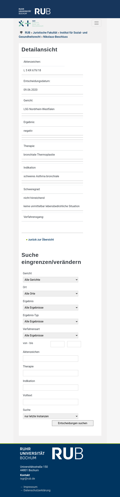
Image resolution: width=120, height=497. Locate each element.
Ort (25, 287)
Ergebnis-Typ (31, 315)
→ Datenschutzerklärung (35, 490)
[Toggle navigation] (96, 23)
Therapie (28, 366)
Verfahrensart (31, 329)
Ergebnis (28, 301)
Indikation (29, 381)
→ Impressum (28, 487)
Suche (27, 410)
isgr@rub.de (27, 478)
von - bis (28, 343)
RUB (27, 32)
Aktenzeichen (31, 352)
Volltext (27, 395)
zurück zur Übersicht (41, 239)
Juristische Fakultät (45, 32)
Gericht (27, 273)
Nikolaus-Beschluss (55, 36)
